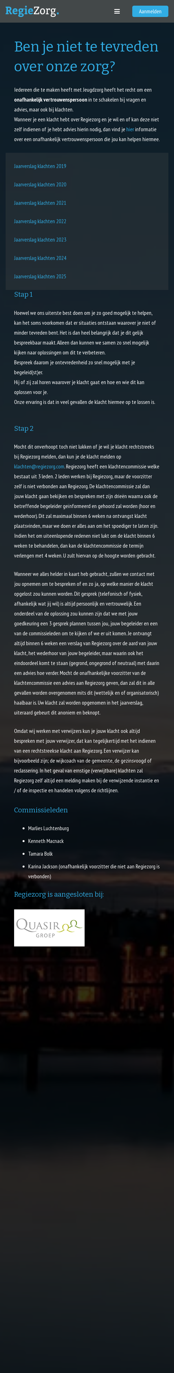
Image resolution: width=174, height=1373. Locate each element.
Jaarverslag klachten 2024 (40, 258)
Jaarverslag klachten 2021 (40, 202)
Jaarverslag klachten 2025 (40, 276)
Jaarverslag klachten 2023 (40, 239)
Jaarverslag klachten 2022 (40, 221)
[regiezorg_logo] (32, 11)
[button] (117, 11)
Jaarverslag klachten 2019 (40, 166)
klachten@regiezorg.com (39, 466)
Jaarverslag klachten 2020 (40, 184)
